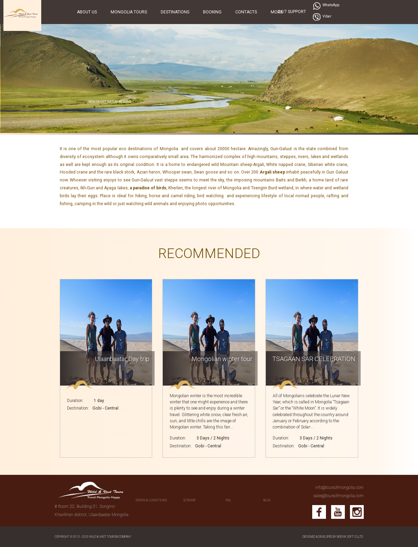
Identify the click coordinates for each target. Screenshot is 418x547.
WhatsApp (331, 5)
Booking (212, 12)
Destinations (175, 12)
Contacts (246, 12)
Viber (327, 16)
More (277, 12)
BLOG (267, 500)
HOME (80, 101)
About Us (87, 12)
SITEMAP (189, 500)
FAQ (228, 500)
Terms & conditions (151, 500)
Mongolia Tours (129, 12)
